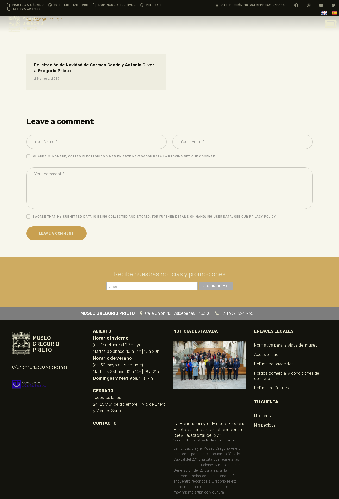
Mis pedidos (265, 425)
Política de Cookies (271, 387)
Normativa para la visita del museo (286, 345)
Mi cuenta (263, 415)
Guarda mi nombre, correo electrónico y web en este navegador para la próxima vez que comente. (124, 156)
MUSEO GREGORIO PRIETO (32, 23)
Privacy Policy (262, 216)
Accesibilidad (266, 354)
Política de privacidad (274, 363)
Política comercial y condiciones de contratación (286, 376)
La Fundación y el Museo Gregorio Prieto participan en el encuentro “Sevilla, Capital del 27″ (209, 429)
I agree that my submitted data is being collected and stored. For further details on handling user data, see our (154, 216)
